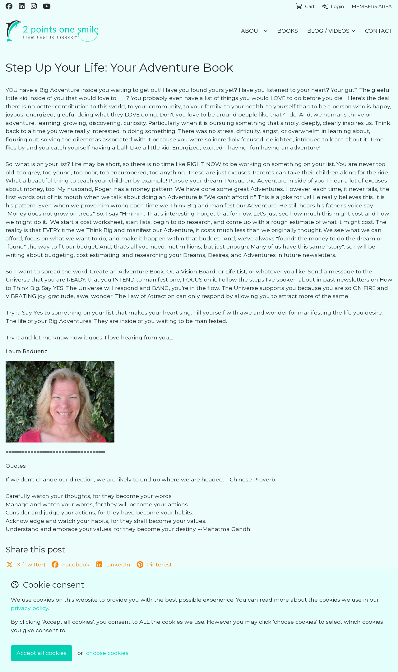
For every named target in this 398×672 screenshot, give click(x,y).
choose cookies (107, 653)
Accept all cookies (41, 653)
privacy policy (29, 608)
